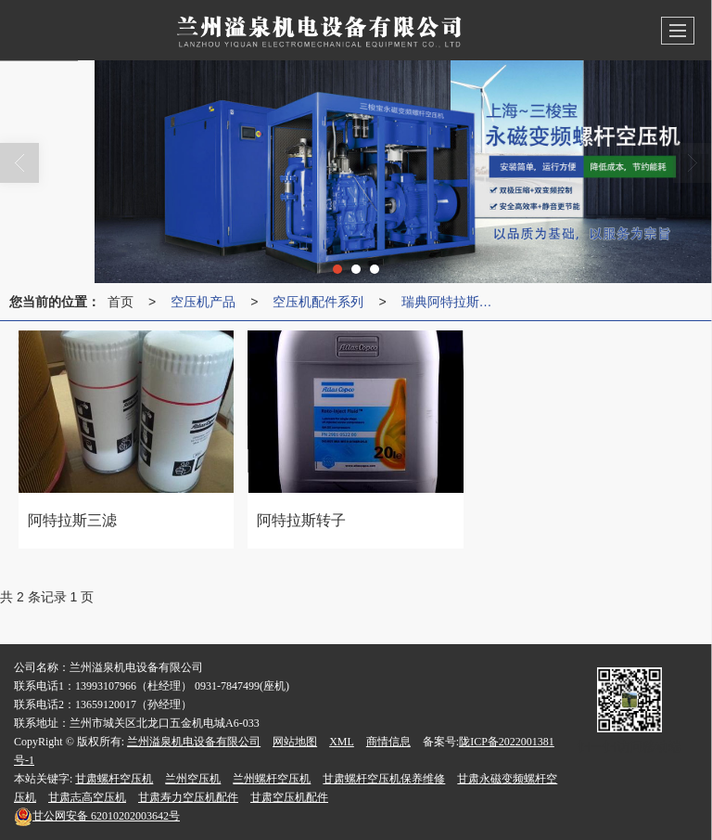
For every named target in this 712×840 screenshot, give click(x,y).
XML (341, 741)
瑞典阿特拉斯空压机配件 (451, 301)
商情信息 (388, 741)
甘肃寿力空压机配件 (188, 797)
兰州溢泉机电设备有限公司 (194, 741)
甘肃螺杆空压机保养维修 (384, 778)
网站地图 (295, 741)
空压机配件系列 (318, 301)
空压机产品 (203, 301)
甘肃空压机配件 (289, 797)
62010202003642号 (97, 815)
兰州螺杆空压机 (272, 778)
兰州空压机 (193, 778)
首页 (121, 301)
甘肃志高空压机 (87, 797)
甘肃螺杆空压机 (114, 778)
